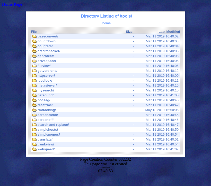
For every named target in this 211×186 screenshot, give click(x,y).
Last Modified (169, 32)
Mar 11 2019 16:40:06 (105, 56)
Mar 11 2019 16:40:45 (105, 100)
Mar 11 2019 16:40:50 (105, 130)
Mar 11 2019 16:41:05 (105, 95)
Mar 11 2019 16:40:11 (105, 81)
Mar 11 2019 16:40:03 (105, 41)
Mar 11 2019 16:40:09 (105, 76)
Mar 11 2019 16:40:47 (105, 125)
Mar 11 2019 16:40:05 (105, 51)
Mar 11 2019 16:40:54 (105, 135)
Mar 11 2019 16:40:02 (105, 36)
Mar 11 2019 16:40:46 (105, 120)
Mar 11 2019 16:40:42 (105, 105)
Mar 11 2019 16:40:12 (105, 71)
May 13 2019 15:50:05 (105, 110)
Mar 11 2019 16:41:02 (105, 149)
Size (129, 32)
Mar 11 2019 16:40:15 (105, 85)
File (34, 32)
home (106, 23)
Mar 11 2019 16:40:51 (105, 139)
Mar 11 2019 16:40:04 (105, 46)
